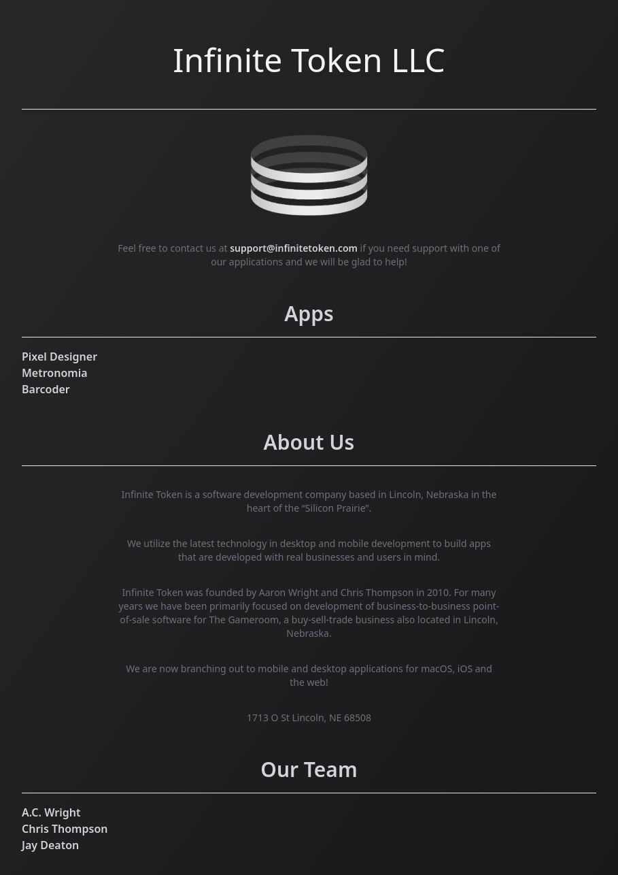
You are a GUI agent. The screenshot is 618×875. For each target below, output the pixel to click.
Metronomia (55, 372)
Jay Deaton (50, 845)
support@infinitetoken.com (294, 248)
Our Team (308, 769)
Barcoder (46, 389)
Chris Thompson (64, 828)
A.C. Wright (51, 812)
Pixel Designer (59, 356)
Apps (309, 313)
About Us (309, 442)
